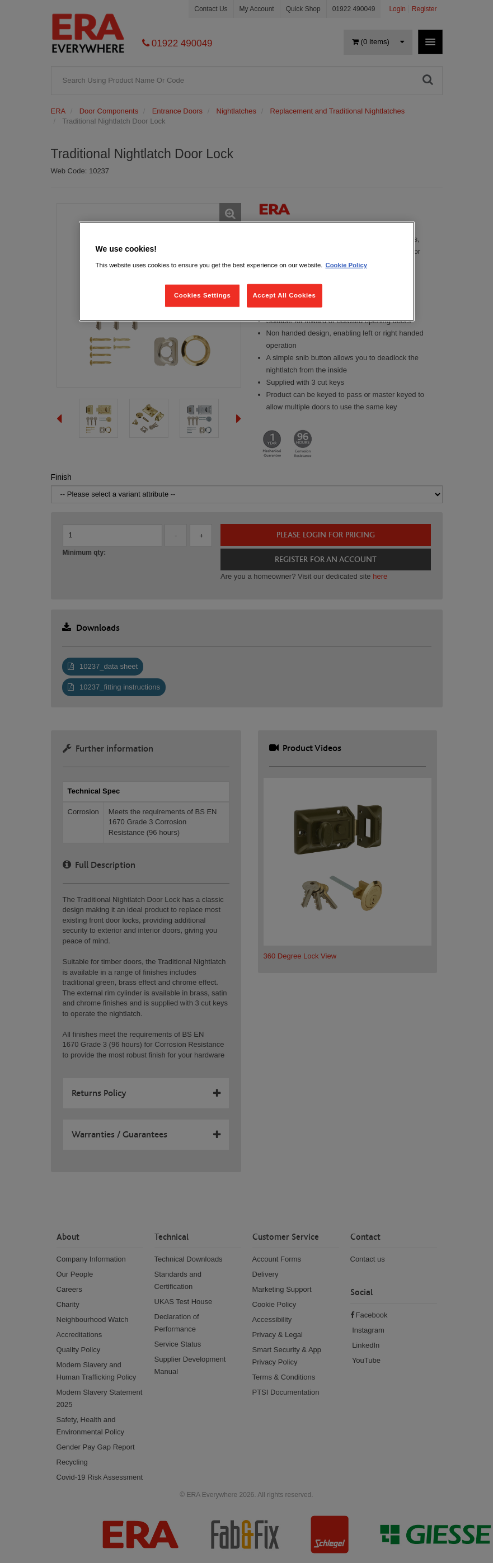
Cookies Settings (202, 295)
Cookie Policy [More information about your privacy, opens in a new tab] (346, 265)
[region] (247, 271)
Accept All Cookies (284, 295)
